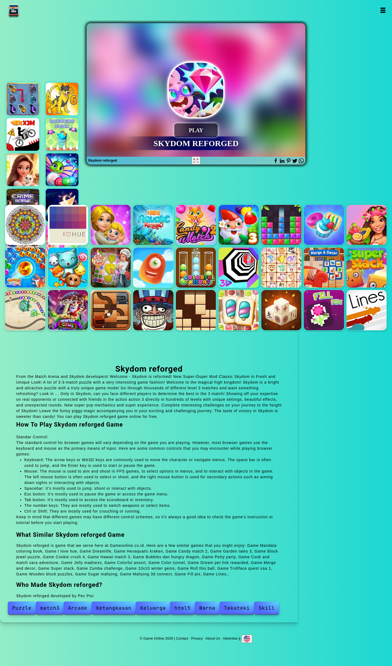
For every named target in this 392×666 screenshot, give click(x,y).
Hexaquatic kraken (153, 225)
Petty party (68, 268)
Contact (182, 638)
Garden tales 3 (239, 225)
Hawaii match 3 (367, 225)
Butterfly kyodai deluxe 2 (23, 99)
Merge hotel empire (23, 169)
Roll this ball (111, 310)
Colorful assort (196, 268)
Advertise (230, 638)
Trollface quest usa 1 (153, 310)
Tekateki (237, 608)
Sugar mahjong (239, 310)
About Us (213, 638)
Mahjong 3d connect (281, 310)
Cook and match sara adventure (111, 268)
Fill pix (324, 310)
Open (383, 10)
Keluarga (153, 608)
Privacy (197, 638)
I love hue (68, 225)
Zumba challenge (25, 310)
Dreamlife (111, 225)
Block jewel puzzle (281, 225)
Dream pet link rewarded (281, 268)
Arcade (77, 608)
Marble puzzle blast (62, 169)
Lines (367, 310)
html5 (182, 608)
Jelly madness (153, 268)
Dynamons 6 (62, 99)
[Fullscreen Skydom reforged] (196, 160)
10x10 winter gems (68, 310)
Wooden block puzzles (196, 310)
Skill (267, 608)
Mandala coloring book (25, 225)
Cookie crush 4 (324, 225)
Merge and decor (324, 268)
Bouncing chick (62, 134)
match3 (50, 608)
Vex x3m (23, 134)
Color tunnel (239, 268)
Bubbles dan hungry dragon (25, 268)
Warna (207, 608)
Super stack (367, 268)
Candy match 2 (196, 225)
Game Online (31, 10)
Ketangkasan (113, 608)
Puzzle (22, 608)
